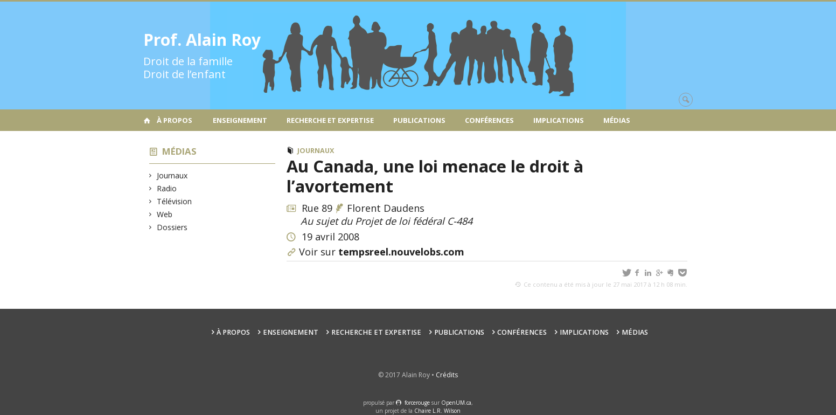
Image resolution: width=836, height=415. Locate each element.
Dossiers (172, 227)
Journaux (172, 175)
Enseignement (240, 120)
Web (164, 214)
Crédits (447, 374)
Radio (167, 188)
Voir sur (381, 251)
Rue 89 (317, 208)
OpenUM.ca (456, 402)
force (417, 402)
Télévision (174, 201)
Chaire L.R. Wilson (437, 410)
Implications (558, 120)
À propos (174, 120)
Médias (616, 120)
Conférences (489, 120)
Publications (419, 120)
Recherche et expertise (330, 120)
